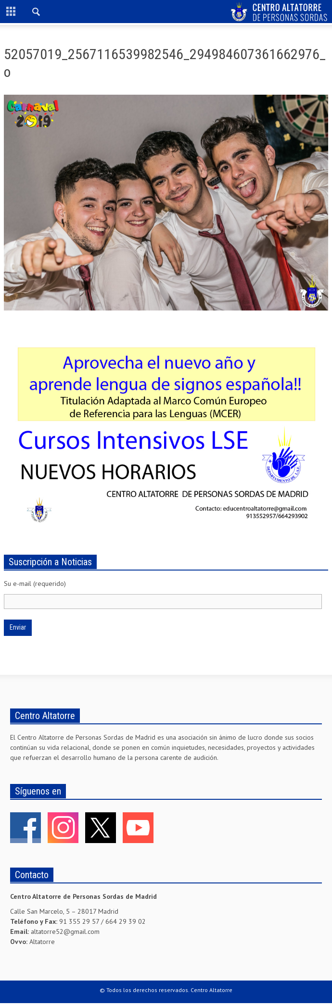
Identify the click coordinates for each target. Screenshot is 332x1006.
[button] (36, 13)
